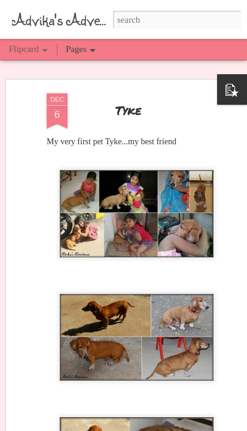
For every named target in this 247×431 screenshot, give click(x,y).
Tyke (128, 109)
